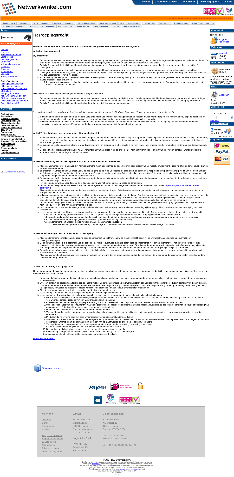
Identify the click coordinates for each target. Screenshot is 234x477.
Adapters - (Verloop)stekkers (42, 26)
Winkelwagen (217, 47)
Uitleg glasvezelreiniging (12, 83)
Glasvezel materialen (86, 23)
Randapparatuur (181, 23)
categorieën (96, 464)
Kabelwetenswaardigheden (13, 96)
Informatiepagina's (209, 1)
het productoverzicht (16, 172)
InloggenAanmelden (224, 40)
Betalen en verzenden (166, 1)
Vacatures (5, 66)
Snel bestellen (217, 107)
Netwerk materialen (42, 23)
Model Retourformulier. (44, 338)
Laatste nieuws (49, 442)
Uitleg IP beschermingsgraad (14, 100)
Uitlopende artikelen (132, 26)
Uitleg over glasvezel (10, 86)
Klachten (5, 69)
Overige (116, 26)
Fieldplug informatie (10, 93)
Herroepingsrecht (9, 59)
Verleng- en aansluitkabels (14, 26)
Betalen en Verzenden (11, 54)
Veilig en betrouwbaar (52, 435)
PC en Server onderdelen (203, 23)
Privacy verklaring (50, 448)
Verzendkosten (218, 62)
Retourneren (48, 426)
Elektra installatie (101, 26)
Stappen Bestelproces (52, 438)
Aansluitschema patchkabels (14, 88)
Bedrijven (5, 74)
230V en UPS (149, 23)
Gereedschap (164, 23)
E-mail (45, 423)
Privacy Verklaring (9, 76)
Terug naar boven (50, 368)
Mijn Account (217, 30)
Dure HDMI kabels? (10, 103)
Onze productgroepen (52, 451)
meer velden (214, 121)
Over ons (145, 1)
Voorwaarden (188, 1)
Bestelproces (7, 57)
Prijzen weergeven (219, 123)
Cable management (107, 23)
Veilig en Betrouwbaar (11, 64)
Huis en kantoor (82, 26)
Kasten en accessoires (129, 23)
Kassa (213, 86)
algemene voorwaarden (128, 469)
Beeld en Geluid (65, 26)
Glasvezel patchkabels (63, 23)
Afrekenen (224, 95)
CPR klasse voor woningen (13, 98)
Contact (228, 1)
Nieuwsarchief (48, 445)
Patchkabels (24, 23)
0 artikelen (224, 53)
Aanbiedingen (9, 23)
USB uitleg (6, 91)
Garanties (5, 62)
